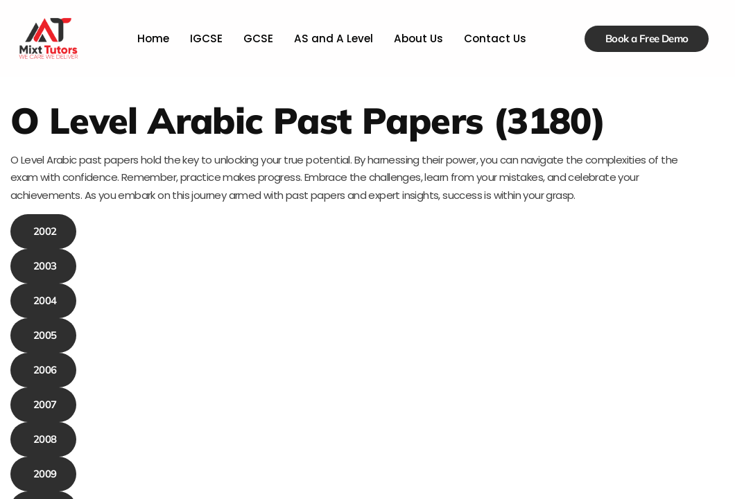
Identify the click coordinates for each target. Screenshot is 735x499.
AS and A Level (333, 38)
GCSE (259, 38)
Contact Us (493, 38)
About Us (416, 38)
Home (155, 38)
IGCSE (208, 38)
